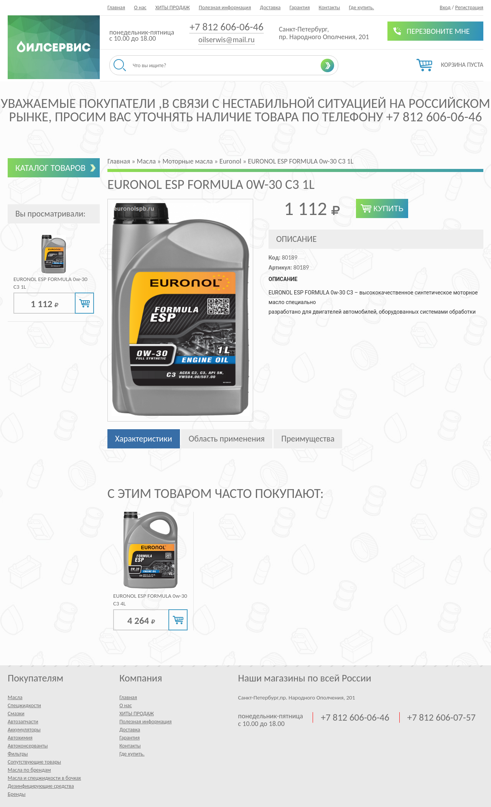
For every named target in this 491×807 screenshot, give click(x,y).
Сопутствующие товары (34, 762)
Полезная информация (225, 7)
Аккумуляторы (24, 729)
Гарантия (300, 7)
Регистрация (469, 7)
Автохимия (20, 737)
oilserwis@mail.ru (226, 39)
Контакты (329, 7)
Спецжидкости (24, 705)
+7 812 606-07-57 (441, 717)
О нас (140, 7)
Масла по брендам (29, 770)
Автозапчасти (23, 721)
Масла (15, 697)
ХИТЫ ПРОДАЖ (172, 7)
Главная (116, 7)
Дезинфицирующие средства (41, 786)
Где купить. (361, 7)
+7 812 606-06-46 (226, 26)
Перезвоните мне (438, 31)
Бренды (16, 794)
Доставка (270, 7)
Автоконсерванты (28, 746)
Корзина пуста (462, 64)
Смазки (16, 713)
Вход (445, 7)
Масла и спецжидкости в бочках (44, 778)
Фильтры (18, 754)
